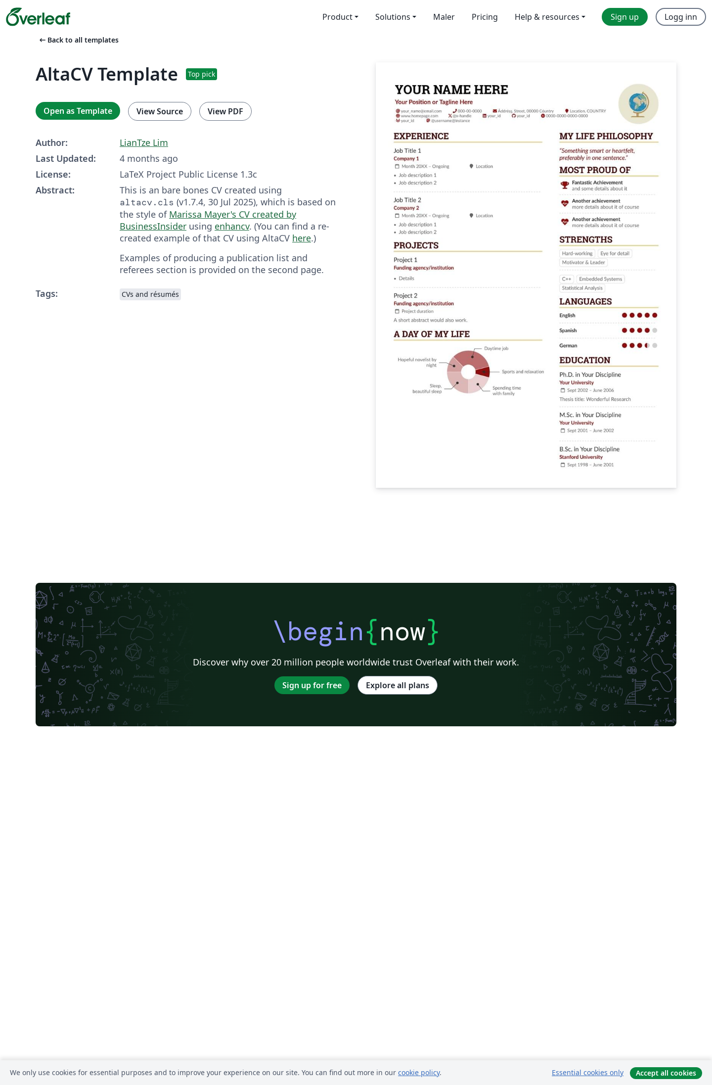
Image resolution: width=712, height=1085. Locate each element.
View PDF (225, 111)
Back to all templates (78, 40)
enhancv (232, 226)
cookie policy (419, 1072)
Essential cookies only (587, 1072)
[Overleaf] (38, 17)
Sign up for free (312, 685)
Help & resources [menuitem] (547, 16)
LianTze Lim (144, 142)
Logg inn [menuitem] (681, 16)
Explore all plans (397, 685)
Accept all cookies (666, 1073)
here (301, 238)
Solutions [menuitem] (392, 16)
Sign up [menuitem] (625, 16)
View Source (159, 111)
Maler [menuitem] (444, 16)
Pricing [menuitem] (485, 16)
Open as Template (78, 110)
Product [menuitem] (337, 16)
